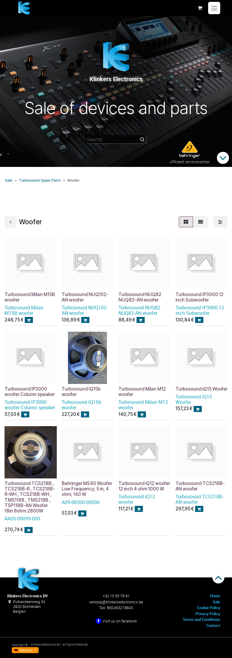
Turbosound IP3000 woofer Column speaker (30, 391)
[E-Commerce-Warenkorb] (200, 8)
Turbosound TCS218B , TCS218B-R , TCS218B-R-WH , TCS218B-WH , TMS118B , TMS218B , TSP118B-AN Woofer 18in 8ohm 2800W (30, 496)
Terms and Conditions (201, 619)
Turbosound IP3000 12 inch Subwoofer (200, 296)
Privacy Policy (207, 613)
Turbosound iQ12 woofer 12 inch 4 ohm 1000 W (144, 485)
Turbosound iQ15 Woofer (201, 388)
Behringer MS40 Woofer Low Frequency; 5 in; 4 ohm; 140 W (87, 488)
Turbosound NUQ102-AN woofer (85, 296)
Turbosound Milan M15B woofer (30, 296)
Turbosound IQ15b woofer (81, 391)
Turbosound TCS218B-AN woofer (200, 485)
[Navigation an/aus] (214, 8)
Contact (213, 625)
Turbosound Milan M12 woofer (142, 391)
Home (215, 596)
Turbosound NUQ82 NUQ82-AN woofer (139, 296)
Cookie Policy (208, 607)
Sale (8, 180)
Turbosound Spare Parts (40, 180)
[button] (29, 320)
